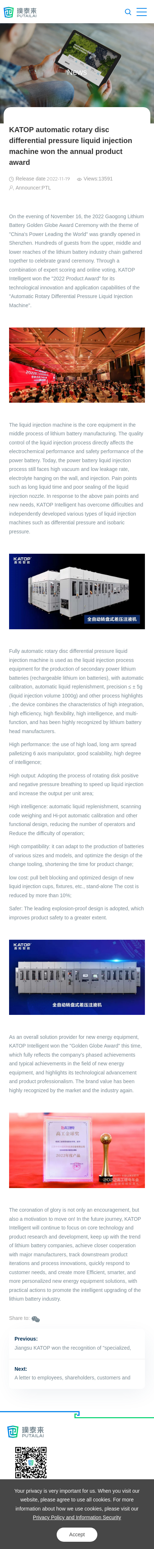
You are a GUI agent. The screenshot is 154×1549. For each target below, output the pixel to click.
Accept (77, 1534)
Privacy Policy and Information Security (77, 1517)
